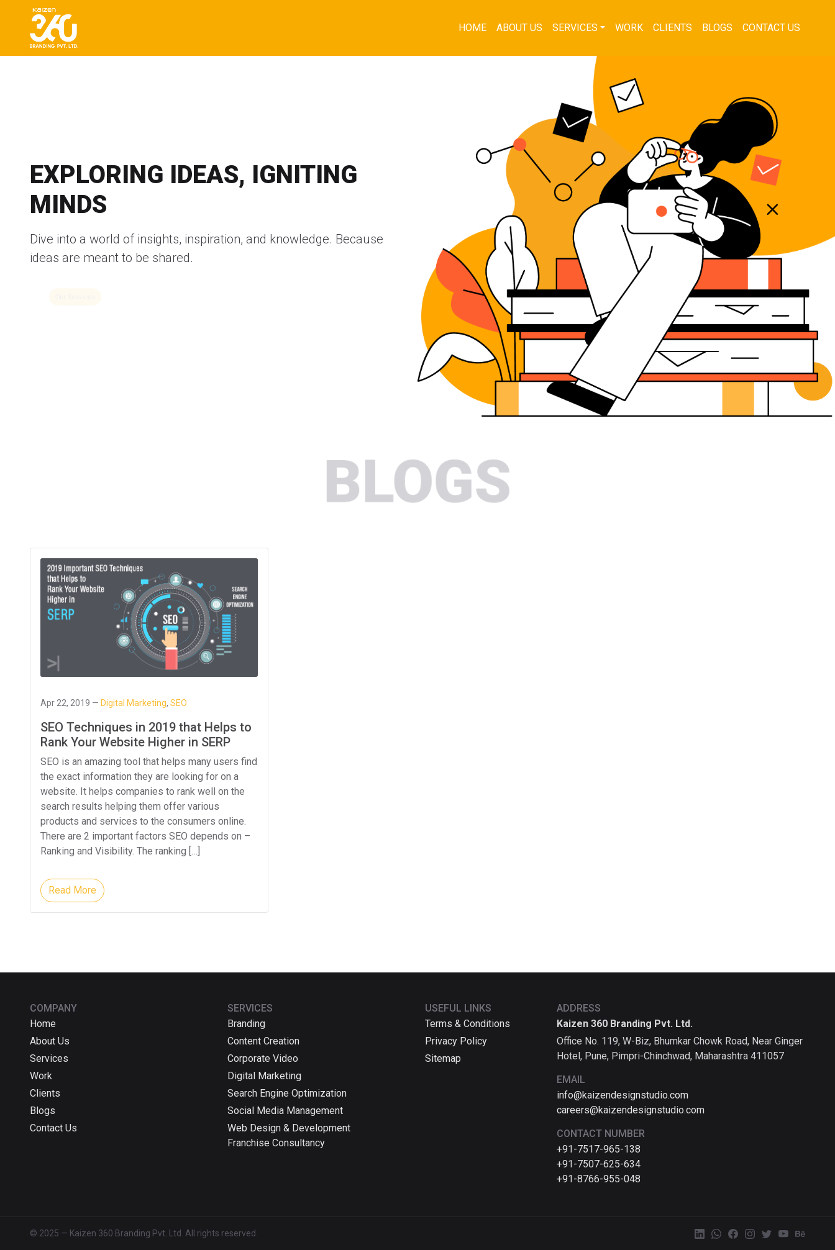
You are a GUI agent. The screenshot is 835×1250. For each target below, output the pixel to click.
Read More (72, 890)
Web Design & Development (288, 1128)
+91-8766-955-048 (599, 1179)
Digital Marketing (264, 1076)
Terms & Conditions (467, 1024)
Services (575, 28)
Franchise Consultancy (276, 1143)
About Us (519, 28)
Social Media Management (285, 1110)
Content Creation (263, 1041)
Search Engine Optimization (287, 1093)
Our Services (75, 296)
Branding (246, 1024)
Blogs (717, 28)
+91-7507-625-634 (599, 1164)
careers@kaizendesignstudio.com (631, 1110)
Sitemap (443, 1058)
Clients (672, 28)
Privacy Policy (456, 1041)
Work (629, 28)
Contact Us (771, 28)
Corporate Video (262, 1058)
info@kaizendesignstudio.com (622, 1095)
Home (472, 28)
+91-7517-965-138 (599, 1149)
